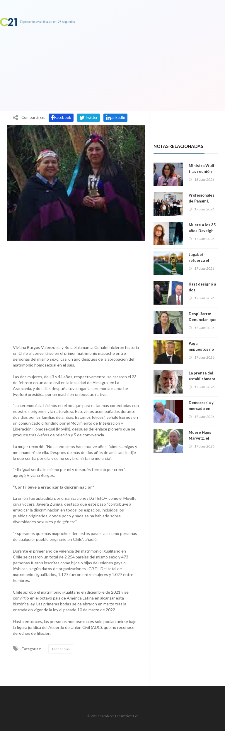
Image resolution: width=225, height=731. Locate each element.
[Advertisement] (76, 291)
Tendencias (61, 649)
